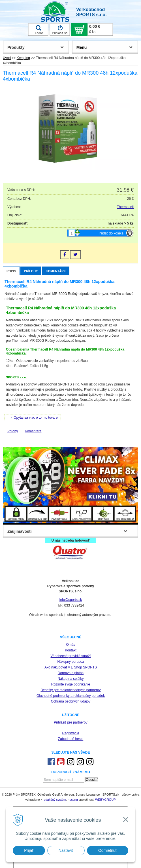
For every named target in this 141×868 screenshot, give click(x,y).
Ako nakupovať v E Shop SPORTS (70, 667)
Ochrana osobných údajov (70, 701)
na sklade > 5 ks (121, 223)
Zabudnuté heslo (70, 739)
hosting (73, 799)
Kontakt (70, 650)
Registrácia (70, 733)
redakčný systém (54, 799)
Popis (11, 271)
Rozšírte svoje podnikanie (70, 684)
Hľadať (38, 30)
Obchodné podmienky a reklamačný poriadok (71, 696)
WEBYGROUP (105, 799)
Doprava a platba (71, 673)
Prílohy (31, 271)
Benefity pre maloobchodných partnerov (70, 690)
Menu (81, 47)
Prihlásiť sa (60, 30)
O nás (70, 645)
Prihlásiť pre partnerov (70, 722)
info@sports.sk (70, 600)
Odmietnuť (107, 850)
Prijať (28, 850)
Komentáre (56, 271)
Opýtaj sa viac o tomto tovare (33, 417)
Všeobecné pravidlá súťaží (71, 656)
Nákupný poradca (70, 662)
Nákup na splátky (70, 679)
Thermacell (125, 207)
